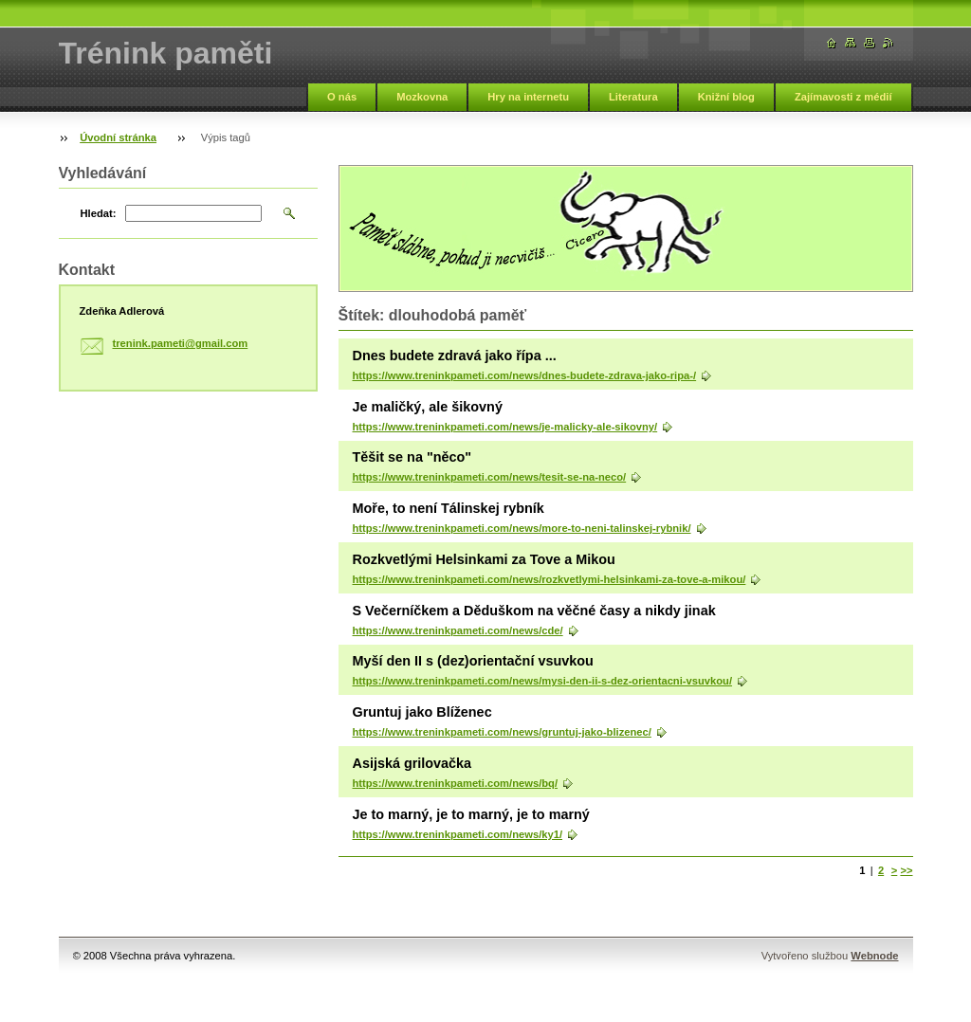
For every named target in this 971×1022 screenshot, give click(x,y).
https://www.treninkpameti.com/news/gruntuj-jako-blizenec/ (502, 732)
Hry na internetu (528, 96)
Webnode (874, 955)
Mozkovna (422, 96)
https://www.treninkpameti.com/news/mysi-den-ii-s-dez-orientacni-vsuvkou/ (543, 680)
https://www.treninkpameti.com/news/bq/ (456, 783)
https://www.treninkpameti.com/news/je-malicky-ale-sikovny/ (505, 426)
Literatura (633, 96)
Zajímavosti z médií (843, 96)
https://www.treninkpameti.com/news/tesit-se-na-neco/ (490, 477)
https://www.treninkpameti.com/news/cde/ (458, 630)
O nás (342, 96)
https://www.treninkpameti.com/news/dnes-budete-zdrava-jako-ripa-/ (525, 375)
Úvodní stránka (118, 137)
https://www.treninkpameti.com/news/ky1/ (458, 834)
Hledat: (99, 213)
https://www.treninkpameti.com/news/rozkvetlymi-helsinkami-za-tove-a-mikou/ (549, 579)
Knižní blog (726, 96)
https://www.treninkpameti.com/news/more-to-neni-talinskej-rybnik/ (522, 528)
